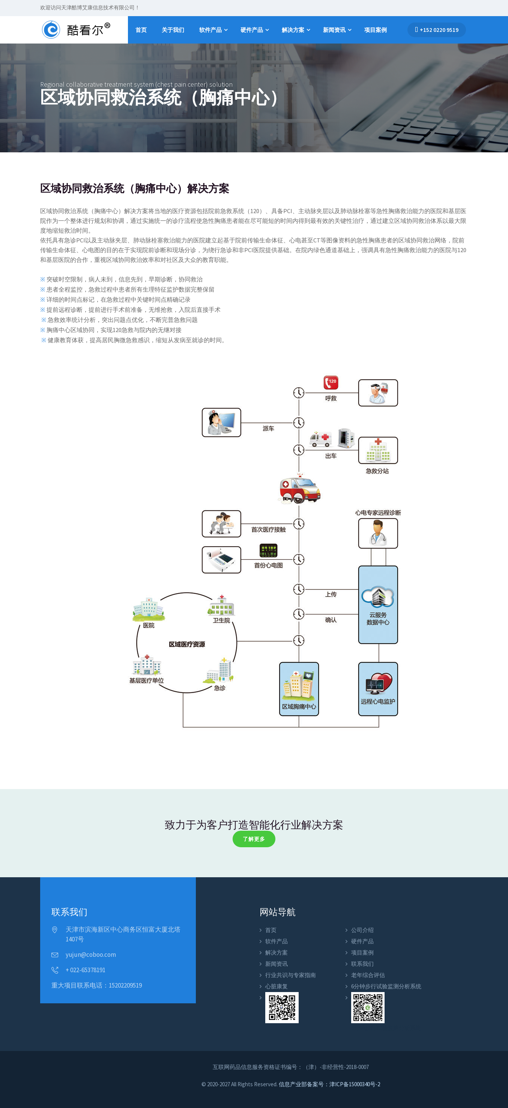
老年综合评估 (368, 975)
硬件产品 (251, 29)
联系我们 (362, 963)
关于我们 (173, 29)
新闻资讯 (334, 29)
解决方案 (293, 29)
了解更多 (254, 839)
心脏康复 (276, 986)
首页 (141, 29)
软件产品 (210, 29)
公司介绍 (362, 930)
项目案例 (375, 29)
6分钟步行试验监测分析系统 (386, 986)
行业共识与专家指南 (290, 975)
